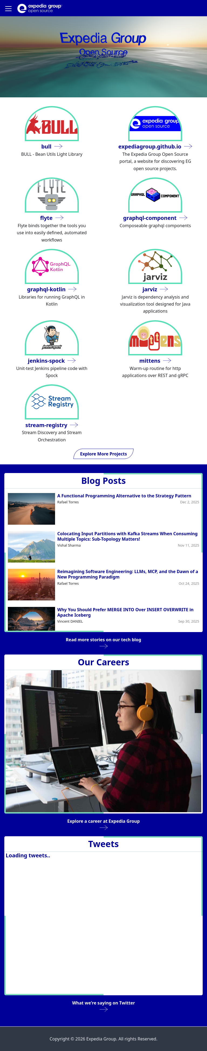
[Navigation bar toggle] (8, 9)
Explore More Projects (103, 454)
